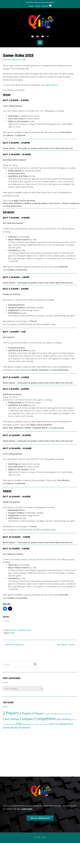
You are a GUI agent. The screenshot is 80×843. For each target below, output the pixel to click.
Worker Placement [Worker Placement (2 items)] (21, 727)
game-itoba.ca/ (51, 85)
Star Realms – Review (67, 644)
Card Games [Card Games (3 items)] (11, 719)
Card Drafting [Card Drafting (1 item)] (66, 714)
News (28, 630)
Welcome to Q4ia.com (13, 644)
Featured (21, 630)
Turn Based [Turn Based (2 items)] (60, 723)
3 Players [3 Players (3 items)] (25, 713)
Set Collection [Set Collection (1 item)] (44, 724)
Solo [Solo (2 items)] (52, 723)
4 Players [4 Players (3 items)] (38, 713)
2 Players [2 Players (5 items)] (11, 713)
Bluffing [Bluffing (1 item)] (58, 714)
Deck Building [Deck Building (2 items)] (63, 719)
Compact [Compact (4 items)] (27, 718)
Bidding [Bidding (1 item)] (53, 714)
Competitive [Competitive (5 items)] (45, 718)
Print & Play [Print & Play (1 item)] (35, 724)
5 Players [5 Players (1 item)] (47, 714)
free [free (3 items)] (19, 724)
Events (14, 630)
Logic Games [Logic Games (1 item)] (26, 724)
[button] (40, 42)
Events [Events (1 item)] (14, 724)
